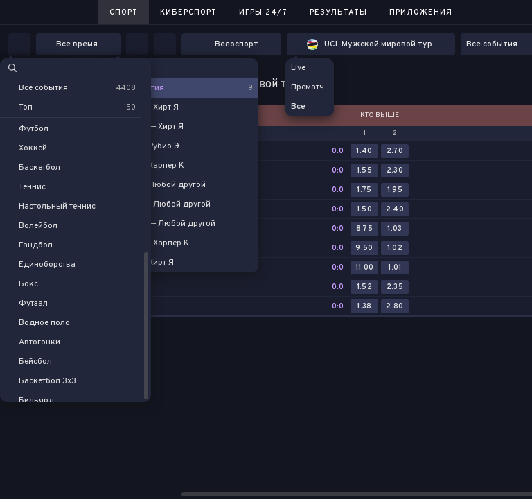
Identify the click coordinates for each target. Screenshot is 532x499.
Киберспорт (188, 12)
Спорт (123, 12)
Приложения (420, 12)
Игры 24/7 (263, 12)
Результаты (338, 12)
